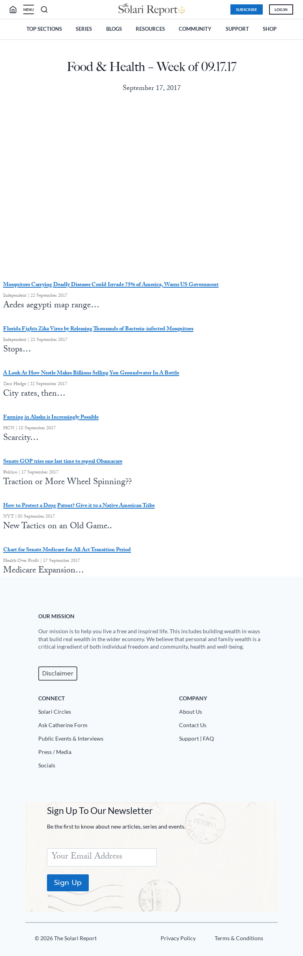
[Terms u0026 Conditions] (237, 940)
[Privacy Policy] (177, 940)
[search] (16, 9)
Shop (270, 29)
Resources (150, 29)
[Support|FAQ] (226, 740)
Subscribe (245, 9)
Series (84, 29)
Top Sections (44, 29)
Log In (280, 9)
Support (237, 29)
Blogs (114, 29)
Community (195, 29)
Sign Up (68, 882)
